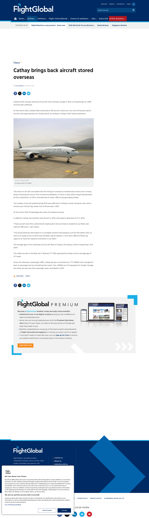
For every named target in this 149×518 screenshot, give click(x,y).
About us (57, 461)
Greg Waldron (19, 86)
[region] (38, 490)
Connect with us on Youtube (89, 514)
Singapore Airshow (119, 25)
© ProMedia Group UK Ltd (114, 498)
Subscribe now (25, 345)
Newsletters (121, 4)
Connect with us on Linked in (74, 514)
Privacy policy (96, 498)
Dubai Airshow (103, 25)
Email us (82, 514)
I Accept (64, 510)
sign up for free (62, 335)
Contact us (58, 458)
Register (112, 4)
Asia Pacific (19, 276)
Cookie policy (82, 498)
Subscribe (104, 4)
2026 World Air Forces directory (81, 25)
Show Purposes (47, 510)
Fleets (16, 63)
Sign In (129, 4)
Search (133, 9)
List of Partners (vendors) (13, 505)
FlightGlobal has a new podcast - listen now (48, 25)
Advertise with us (61, 464)
